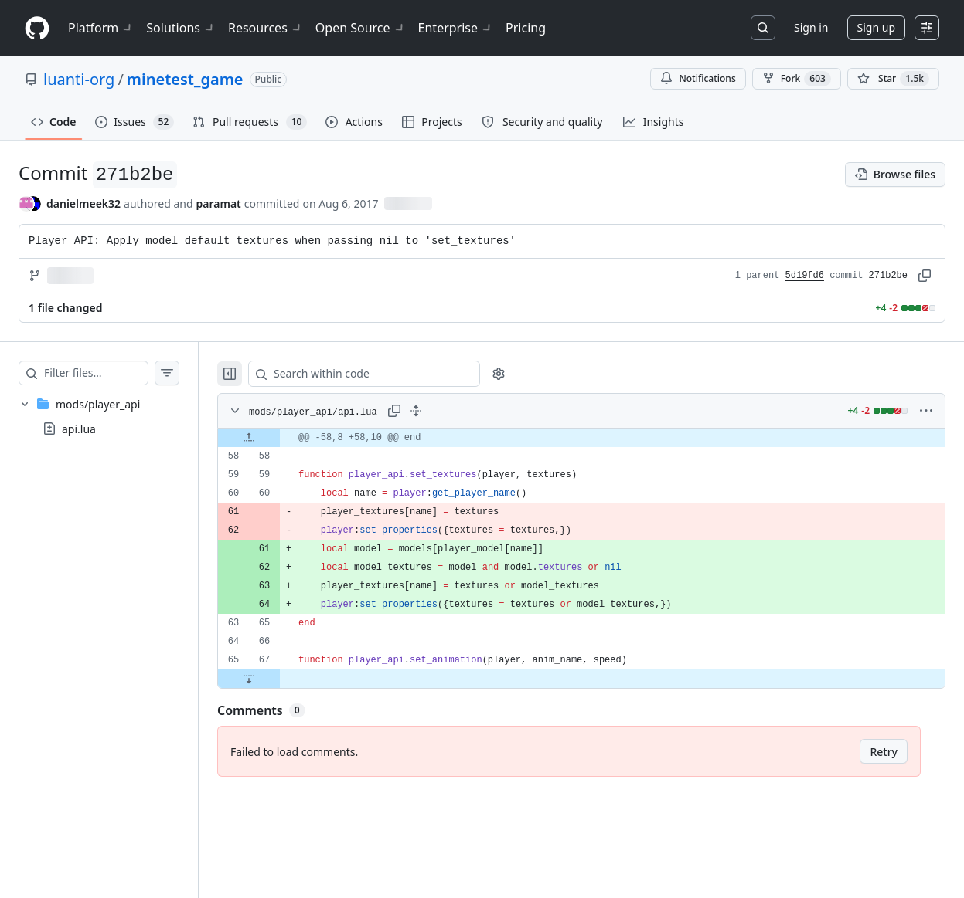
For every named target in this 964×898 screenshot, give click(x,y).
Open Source (360, 27)
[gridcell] (597, 438)
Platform (101, 27)
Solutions (181, 27)
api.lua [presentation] (79, 429)
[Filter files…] (111, 373)
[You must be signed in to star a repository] (893, 79)
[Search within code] (388, 373)
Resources (265, 27)
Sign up (876, 27)
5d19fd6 (804, 275)
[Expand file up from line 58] (280, 438)
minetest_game (185, 79)
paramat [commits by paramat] (218, 203)
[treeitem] (114, 416)
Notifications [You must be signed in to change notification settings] (697, 78)
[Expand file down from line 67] (280, 678)
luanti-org (78, 79)
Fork (796, 78)
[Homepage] (37, 28)
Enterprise (455, 27)
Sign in (811, 27)
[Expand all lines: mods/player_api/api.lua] (447, 411)
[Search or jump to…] (763, 27)
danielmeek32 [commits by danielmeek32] (83, 203)
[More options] (926, 410)
